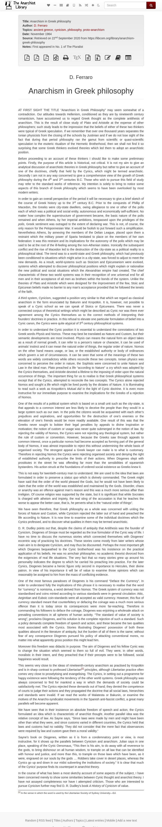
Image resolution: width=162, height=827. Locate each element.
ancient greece (43, 29)
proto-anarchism (93, 29)
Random (30, 820)
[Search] (125, 5)
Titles (57, 820)
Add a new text (127, 820)
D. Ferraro (40, 25)
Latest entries (95, 820)
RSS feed (45, 820)
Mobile (110, 820)
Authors (68, 820)
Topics (80, 820)
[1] (82, 668)
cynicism (60, 29)
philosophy (74, 29)
